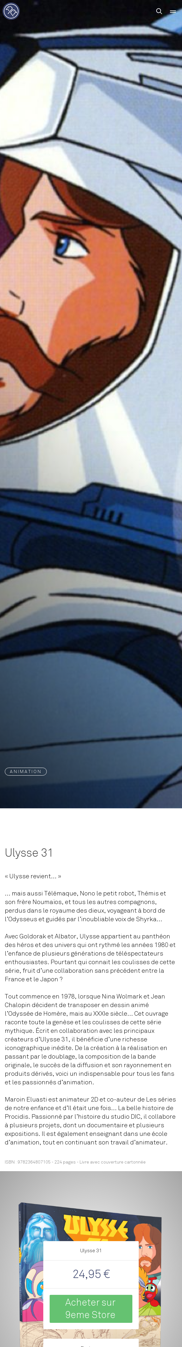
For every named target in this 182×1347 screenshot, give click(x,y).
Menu (172, 13)
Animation (26, 771)
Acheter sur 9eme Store (90, 1309)
